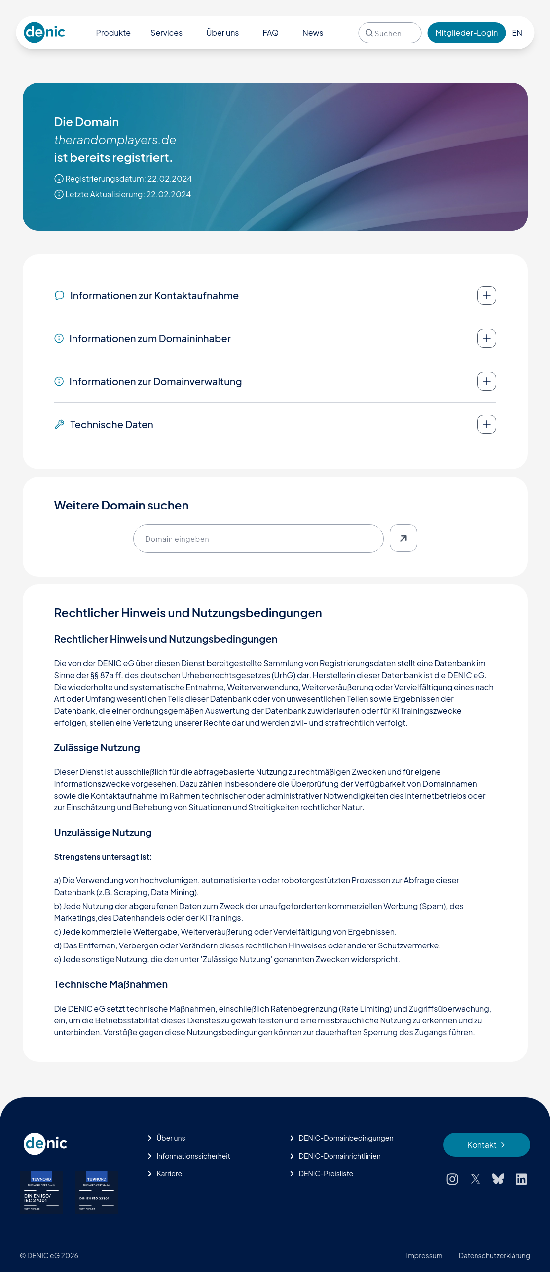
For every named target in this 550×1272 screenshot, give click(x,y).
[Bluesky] (498, 1179)
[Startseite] (75, 1144)
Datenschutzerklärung (494, 1255)
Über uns (222, 32)
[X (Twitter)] (475, 1179)
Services (166, 32)
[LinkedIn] (522, 1179)
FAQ (270, 32)
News (313, 32)
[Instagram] (452, 1178)
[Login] (466, 32)
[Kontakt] (486, 1145)
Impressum (424, 1255)
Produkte (113, 32)
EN (517, 32)
